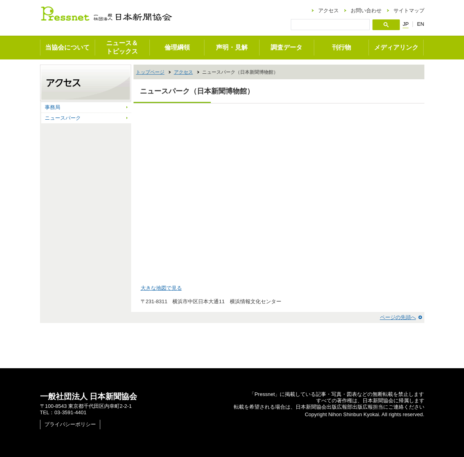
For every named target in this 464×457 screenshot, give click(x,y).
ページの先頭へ (398, 317)
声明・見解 (232, 47)
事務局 (52, 107)
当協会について (67, 47)
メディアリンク (396, 47)
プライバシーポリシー (70, 424)
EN (420, 24)
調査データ (286, 47)
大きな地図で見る (161, 288)
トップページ (150, 72)
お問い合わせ (366, 10)
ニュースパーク (63, 118)
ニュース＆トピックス (122, 47)
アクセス (328, 10)
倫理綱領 (177, 47)
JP (406, 24)
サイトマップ (408, 10)
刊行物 (341, 47)
